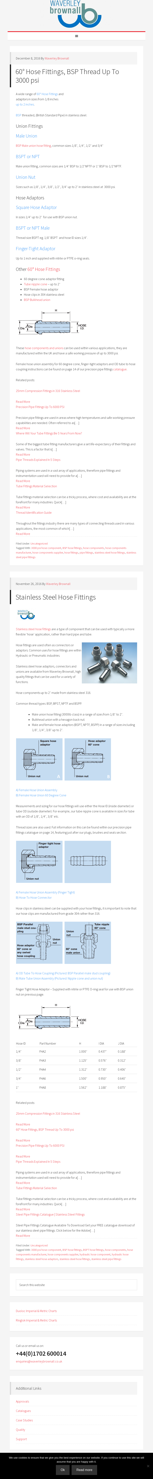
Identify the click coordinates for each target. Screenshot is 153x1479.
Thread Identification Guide (34, 512)
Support (21, 1439)
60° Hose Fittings (44, 269)
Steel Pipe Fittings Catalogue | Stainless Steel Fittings (50, 1214)
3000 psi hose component (46, 548)
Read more (84, 1470)
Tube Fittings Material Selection (36, 486)
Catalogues (23, 1411)
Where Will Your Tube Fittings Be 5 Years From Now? (49, 433)
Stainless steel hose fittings (33, 629)
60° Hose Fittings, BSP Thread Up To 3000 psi (67, 76)
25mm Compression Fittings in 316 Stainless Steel (48, 391)
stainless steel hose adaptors (41, 1259)
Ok (63, 1470)
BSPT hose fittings (93, 1250)
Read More (23, 402)
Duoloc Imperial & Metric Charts (36, 1311)
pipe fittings (86, 552)
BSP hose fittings (72, 548)
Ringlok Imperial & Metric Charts (36, 1320)
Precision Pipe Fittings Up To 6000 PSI (40, 407)
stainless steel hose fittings (109, 552)
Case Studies (24, 1420)
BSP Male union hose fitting (33, 146)
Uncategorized (39, 543)
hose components (93, 548)
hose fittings (71, 552)
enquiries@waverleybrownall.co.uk (39, 1361)
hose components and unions (44, 348)
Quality (20, 1430)
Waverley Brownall (76, 14)
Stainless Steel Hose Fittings (55, 597)
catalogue (120, 369)
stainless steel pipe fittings (106, 1259)
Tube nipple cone (35, 284)
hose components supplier (47, 552)
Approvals (22, 1401)
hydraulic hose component (95, 1254)
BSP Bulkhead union (37, 300)
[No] (148, 1466)
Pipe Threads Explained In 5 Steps (38, 460)
